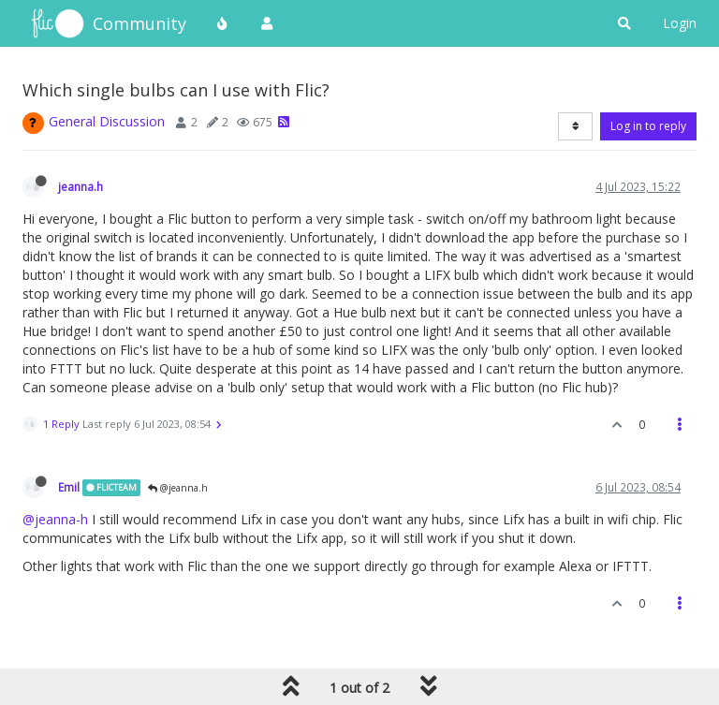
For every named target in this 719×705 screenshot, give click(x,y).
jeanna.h (80, 186)
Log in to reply (648, 126)
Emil (69, 486)
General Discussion (107, 121)
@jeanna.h (178, 487)
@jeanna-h (55, 519)
